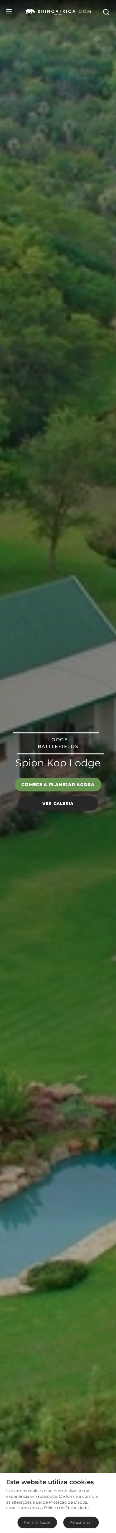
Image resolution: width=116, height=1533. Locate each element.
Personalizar (81, 1522)
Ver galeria (58, 803)
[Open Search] (106, 12)
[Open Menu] (9, 11)
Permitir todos (37, 1522)
